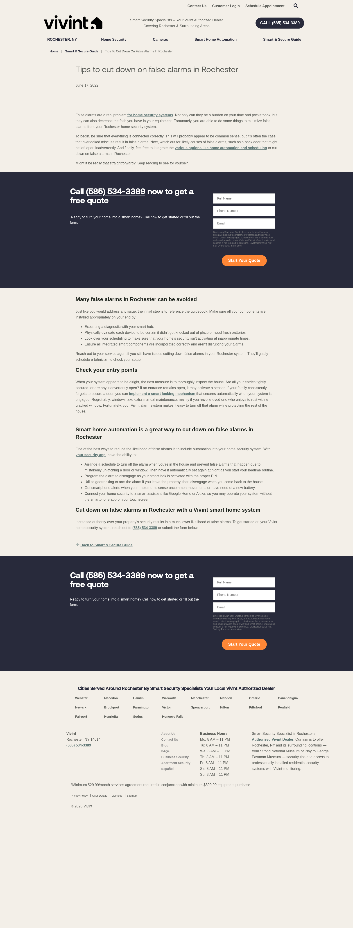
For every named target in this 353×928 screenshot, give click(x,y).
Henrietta (111, 825)
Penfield (284, 815)
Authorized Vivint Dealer (273, 848)
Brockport (111, 815)
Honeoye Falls (172, 825)
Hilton (224, 815)
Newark (80, 815)
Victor (166, 815)
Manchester (200, 806)
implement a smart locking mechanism (162, 502)
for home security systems (150, 223)
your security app (91, 563)
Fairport (81, 825)
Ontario (254, 806)
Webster (81, 806)
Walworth (169, 806)
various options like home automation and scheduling (221, 256)
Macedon (111, 806)
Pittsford (255, 815)
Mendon (226, 806)
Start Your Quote (244, 368)
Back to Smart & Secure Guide (104, 653)
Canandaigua (288, 806)
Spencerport (200, 815)
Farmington (141, 815)
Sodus (138, 825)
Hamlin (138, 806)
